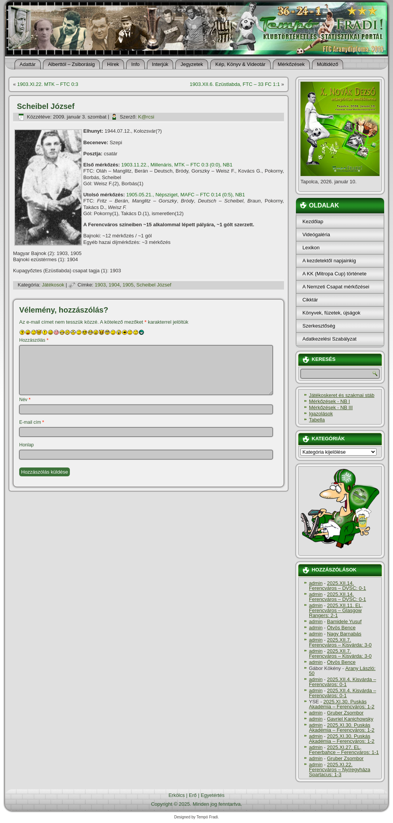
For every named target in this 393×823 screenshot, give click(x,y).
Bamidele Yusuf (344, 621)
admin (315, 583)
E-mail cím (31, 422)
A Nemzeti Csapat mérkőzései (335, 287)
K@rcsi (146, 117)
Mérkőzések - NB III (331, 407)
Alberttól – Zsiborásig (71, 64)
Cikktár (310, 300)
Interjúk (160, 64)
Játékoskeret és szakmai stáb (342, 395)
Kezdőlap (312, 221)
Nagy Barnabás (344, 634)
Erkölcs (176, 795)
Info (135, 64)
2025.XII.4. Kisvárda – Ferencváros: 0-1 (342, 682)
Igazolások (321, 413)
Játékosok (53, 285)
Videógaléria (316, 234)
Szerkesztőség (318, 326)
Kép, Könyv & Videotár (240, 64)
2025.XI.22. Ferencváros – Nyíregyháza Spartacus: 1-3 (339, 769)
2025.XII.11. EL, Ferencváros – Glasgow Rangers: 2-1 (336, 610)
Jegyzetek (191, 64)
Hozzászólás (33, 340)
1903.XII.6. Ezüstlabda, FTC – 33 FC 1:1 (235, 84)
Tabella (317, 420)
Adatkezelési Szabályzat (329, 339)
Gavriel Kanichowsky (350, 719)
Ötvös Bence (341, 627)
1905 (128, 285)
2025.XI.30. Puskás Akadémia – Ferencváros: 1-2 (342, 704)
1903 (100, 285)
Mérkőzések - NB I (329, 401)
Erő (192, 795)
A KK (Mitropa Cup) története (334, 274)
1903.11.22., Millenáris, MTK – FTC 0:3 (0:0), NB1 (177, 165)
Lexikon (311, 247)
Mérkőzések (291, 64)
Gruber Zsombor (345, 713)
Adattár (28, 64)
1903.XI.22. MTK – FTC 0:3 (47, 84)
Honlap (26, 445)
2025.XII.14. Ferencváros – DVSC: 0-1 (337, 585)
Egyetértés (213, 795)
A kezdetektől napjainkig (329, 260)
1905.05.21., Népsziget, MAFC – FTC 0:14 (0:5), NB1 (185, 195)
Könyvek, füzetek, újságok (331, 313)
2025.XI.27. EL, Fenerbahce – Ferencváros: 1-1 (344, 749)
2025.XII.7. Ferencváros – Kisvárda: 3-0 (340, 642)
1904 (114, 285)
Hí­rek (113, 64)
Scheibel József (153, 285)
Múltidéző (328, 64)
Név (24, 399)
